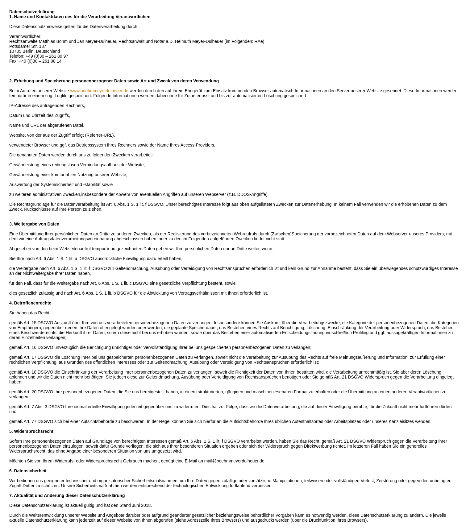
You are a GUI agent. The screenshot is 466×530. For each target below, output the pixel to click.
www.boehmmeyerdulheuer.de (99, 90)
